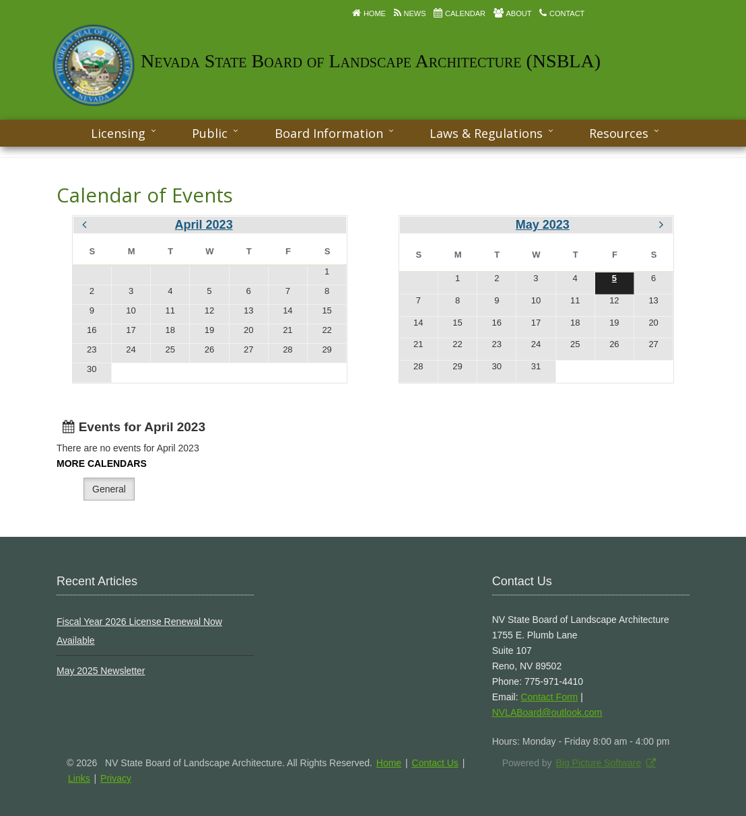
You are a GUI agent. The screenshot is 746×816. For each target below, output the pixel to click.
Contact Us (435, 762)
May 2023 (543, 224)
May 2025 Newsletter (101, 670)
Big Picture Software (598, 762)
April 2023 (204, 224)
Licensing (118, 133)
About (519, 13)
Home (375, 13)
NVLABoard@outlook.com (547, 712)
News (414, 13)
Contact (566, 13)
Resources (618, 133)
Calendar (465, 13)
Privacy (115, 778)
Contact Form (549, 697)
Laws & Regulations (486, 133)
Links (79, 778)
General (109, 489)
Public (210, 133)
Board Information (329, 133)
